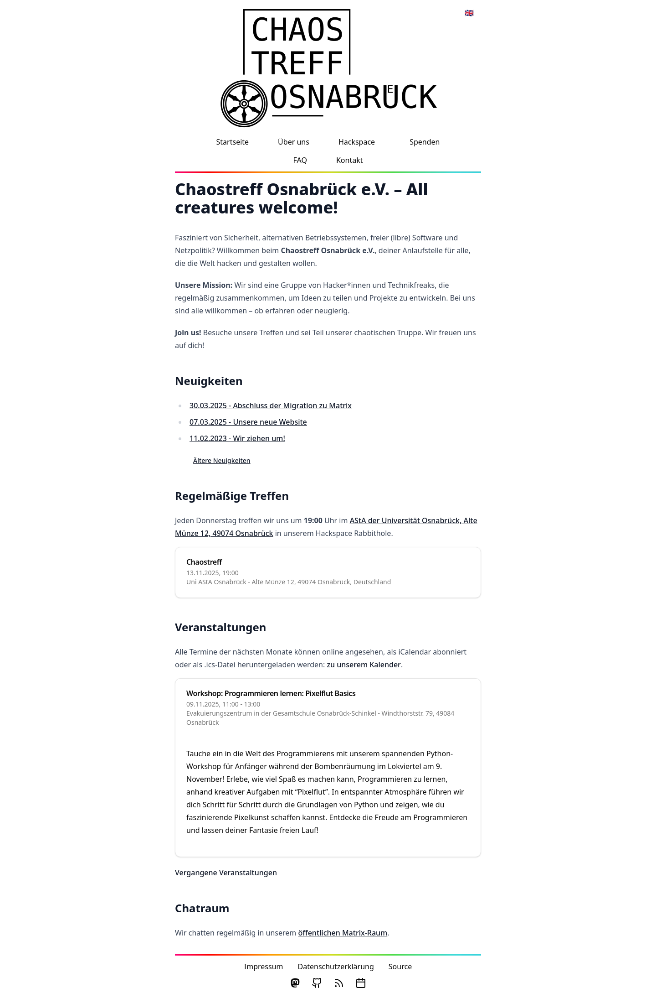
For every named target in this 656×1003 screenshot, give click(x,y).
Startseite (232, 142)
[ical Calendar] (360, 982)
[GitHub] (317, 982)
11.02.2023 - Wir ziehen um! (237, 438)
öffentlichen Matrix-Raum (342, 933)
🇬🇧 (469, 13)
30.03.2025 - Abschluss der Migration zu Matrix (271, 405)
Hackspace (356, 142)
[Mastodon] (295, 982)
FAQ (300, 160)
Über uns (293, 142)
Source (400, 966)
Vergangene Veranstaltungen (226, 873)
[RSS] (338, 982)
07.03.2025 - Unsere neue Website (248, 422)
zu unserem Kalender (363, 665)
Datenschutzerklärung (336, 966)
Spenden (425, 142)
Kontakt (349, 160)
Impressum (263, 966)
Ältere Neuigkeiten (222, 460)
